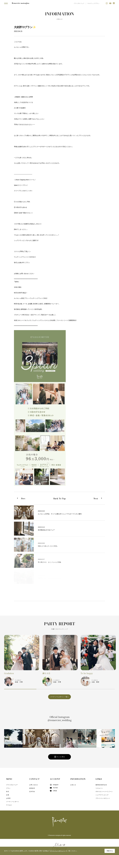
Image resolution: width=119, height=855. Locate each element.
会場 (7, 795)
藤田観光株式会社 (101, 785)
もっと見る (59, 757)
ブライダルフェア (79, 3)
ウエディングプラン (93, 3)
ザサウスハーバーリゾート (104, 791)
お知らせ (73, 785)
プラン (8, 788)
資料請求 (32, 788)
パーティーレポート (12, 801)
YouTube (54, 787)
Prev (23, 498)
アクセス (9, 805)
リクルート (99, 788)
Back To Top (59, 498)
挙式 (7, 791)
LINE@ (53, 790)
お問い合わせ (33, 785)
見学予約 (32, 791)
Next (96, 498)
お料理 (8, 798)
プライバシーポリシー (103, 798)
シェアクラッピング (102, 795)
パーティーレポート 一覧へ (59, 697)
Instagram (54, 784)
